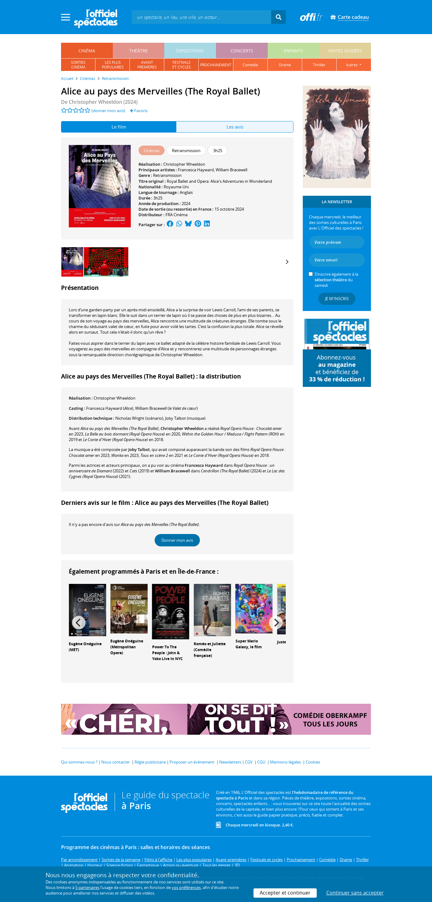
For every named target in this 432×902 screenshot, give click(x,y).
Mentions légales (285, 762)
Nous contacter (115, 762)
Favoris (139, 110)
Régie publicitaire (150, 762)
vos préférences (186, 887)
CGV (249, 762)
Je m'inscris (337, 298)
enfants (293, 51)
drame (285, 65)
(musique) (185, 418)
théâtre (138, 51)
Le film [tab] (119, 127)
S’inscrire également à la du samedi (336, 279)
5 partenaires (87, 887)
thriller (319, 65)
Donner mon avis (177, 540)
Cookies (313, 762)
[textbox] (201, 17)
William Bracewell (231, 170)
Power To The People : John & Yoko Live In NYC (167, 652)
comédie (250, 65)
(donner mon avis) (108, 110)
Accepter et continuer (285, 892)
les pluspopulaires (113, 65)
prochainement (215, 65)
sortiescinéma (78, 65)
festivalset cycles (181, 65)
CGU (261, 762)
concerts (242, 51)
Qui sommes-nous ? (79, 762)
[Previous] (79, 622)
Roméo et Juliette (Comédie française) (210, 649)
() (109, 408)
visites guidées (345, 51)
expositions (190, 51)
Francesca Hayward (196, 170)
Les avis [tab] (235, 127)
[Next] (286, 262)
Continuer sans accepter (355, 892)
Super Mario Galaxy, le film (249, 644)
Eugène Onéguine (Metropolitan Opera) (126, 646)
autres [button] (352, 65)
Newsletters (230, 762)
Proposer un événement (192, 762)
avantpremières (147, 65)
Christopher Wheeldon (184, 164)
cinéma (86, 51)
